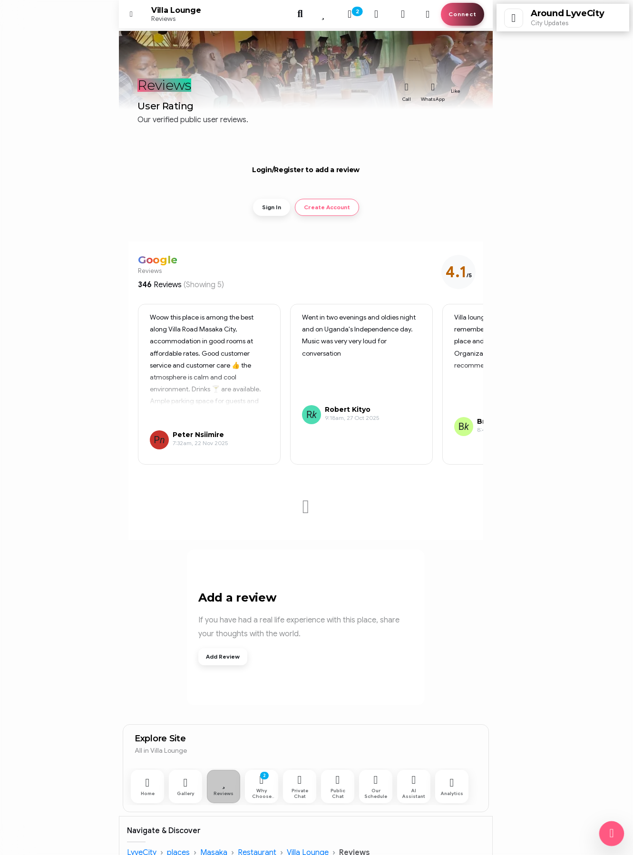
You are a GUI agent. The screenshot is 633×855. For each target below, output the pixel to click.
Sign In (271, 207)
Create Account (327, 207)
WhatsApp (433, 99)
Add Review (223, 656)
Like (455, 91)
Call (406, 99)
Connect (462, 14)
